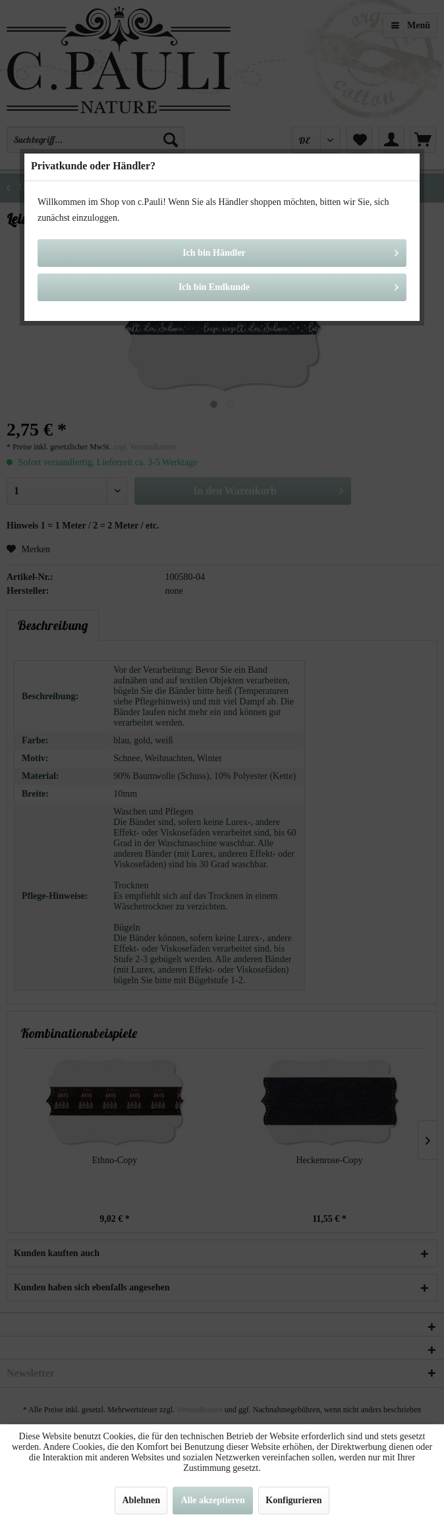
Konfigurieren (293, 1500)
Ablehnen (141, 1500)
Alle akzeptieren (212, 1500)
